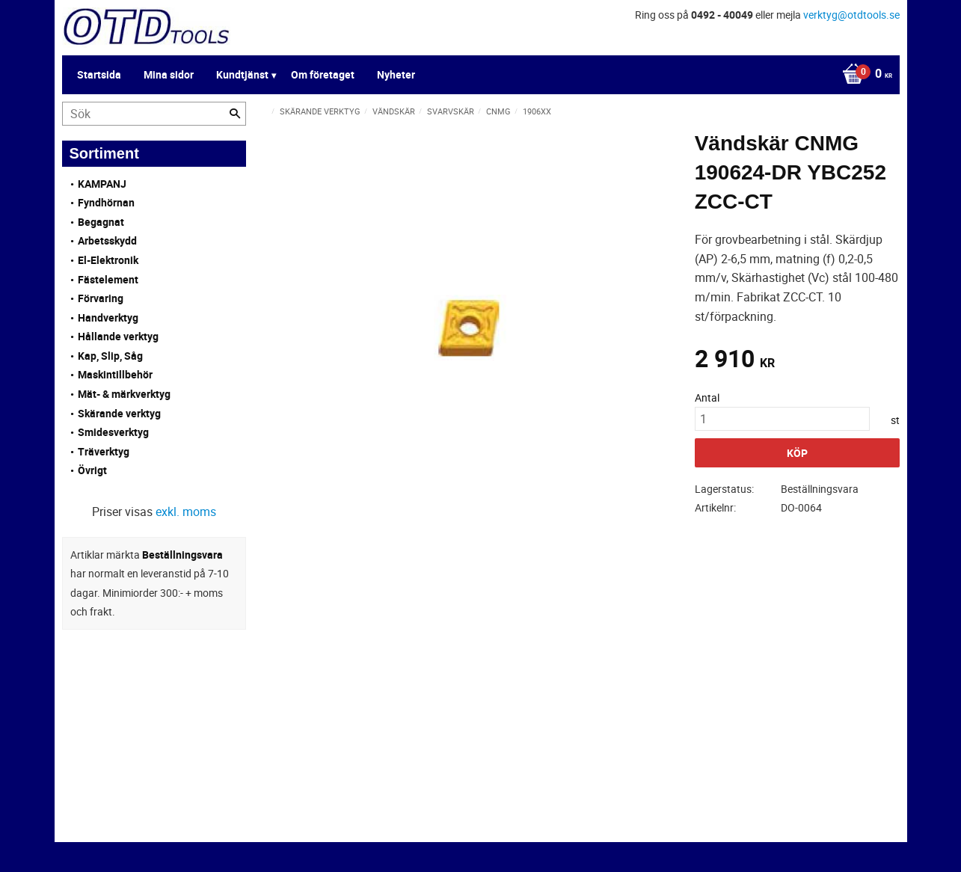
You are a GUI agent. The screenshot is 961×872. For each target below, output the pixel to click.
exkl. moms (186, 511)
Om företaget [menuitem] (322, 74)
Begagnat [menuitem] (101, 222)
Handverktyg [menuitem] (108, 317)
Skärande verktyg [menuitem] (119, 413)
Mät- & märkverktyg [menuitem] (124, 394)
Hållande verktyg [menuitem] (118, 336)
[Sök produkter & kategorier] (154, 114)
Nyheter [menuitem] (396, 74)
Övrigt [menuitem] (92, 470)
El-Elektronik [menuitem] (108, 260)
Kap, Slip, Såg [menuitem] (110, 356)
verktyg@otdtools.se (851, 14)
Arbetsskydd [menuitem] (107, 240)
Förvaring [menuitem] (100, 298)
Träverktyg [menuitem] (103, 451)
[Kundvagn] (863, 74)
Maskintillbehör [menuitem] (115, 374)
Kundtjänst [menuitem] (242, 74)
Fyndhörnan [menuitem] (106, 202)
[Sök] (235, 113)
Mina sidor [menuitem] (169, 74)
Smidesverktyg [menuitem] (113, 432)
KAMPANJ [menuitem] (102, 183)
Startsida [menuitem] (99, 74)
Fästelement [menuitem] (108, 279)
